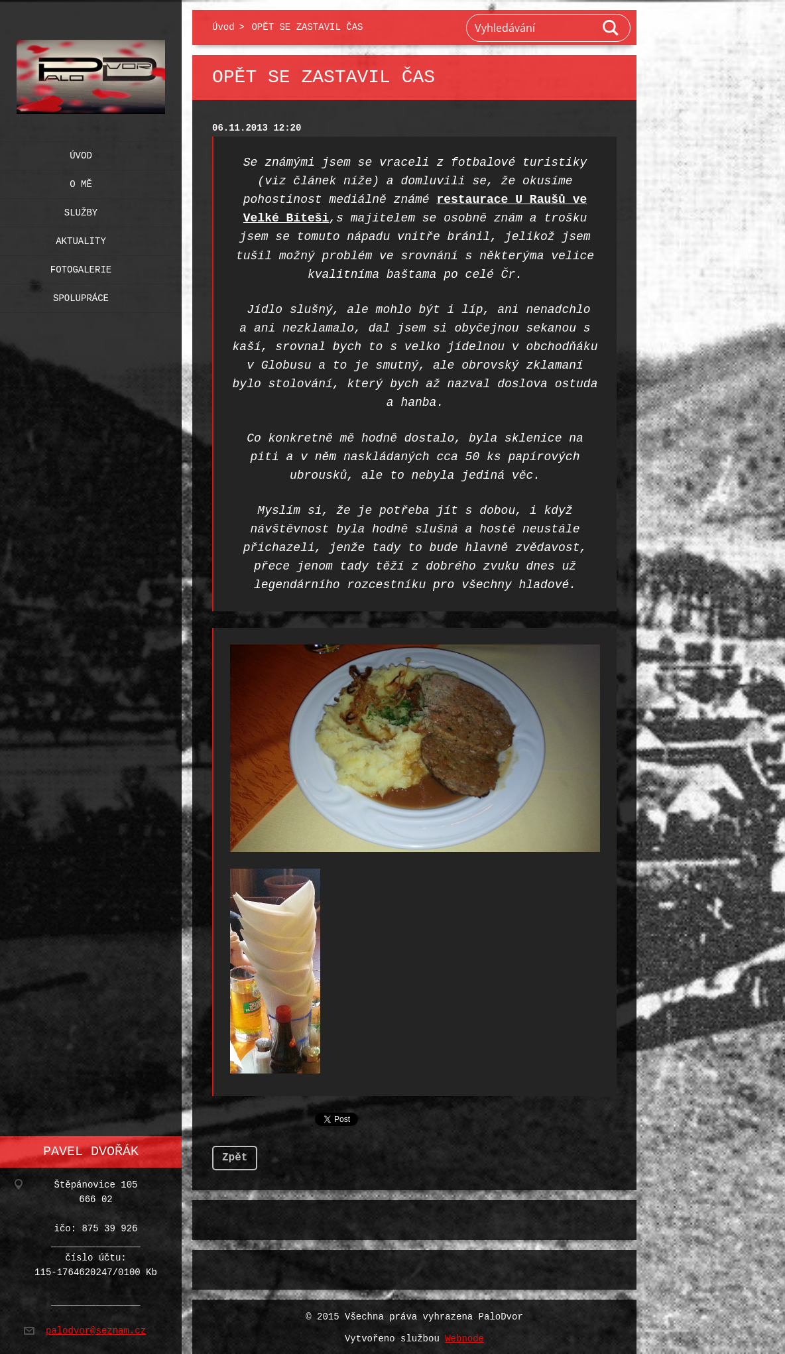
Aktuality (81, 238)
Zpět (234, 1155)
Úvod (81, 153)
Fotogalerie (80, 267)
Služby (80, 210)
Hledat (611, 28)
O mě (81, 181)
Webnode (464, 1336)
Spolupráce (81, 295)
